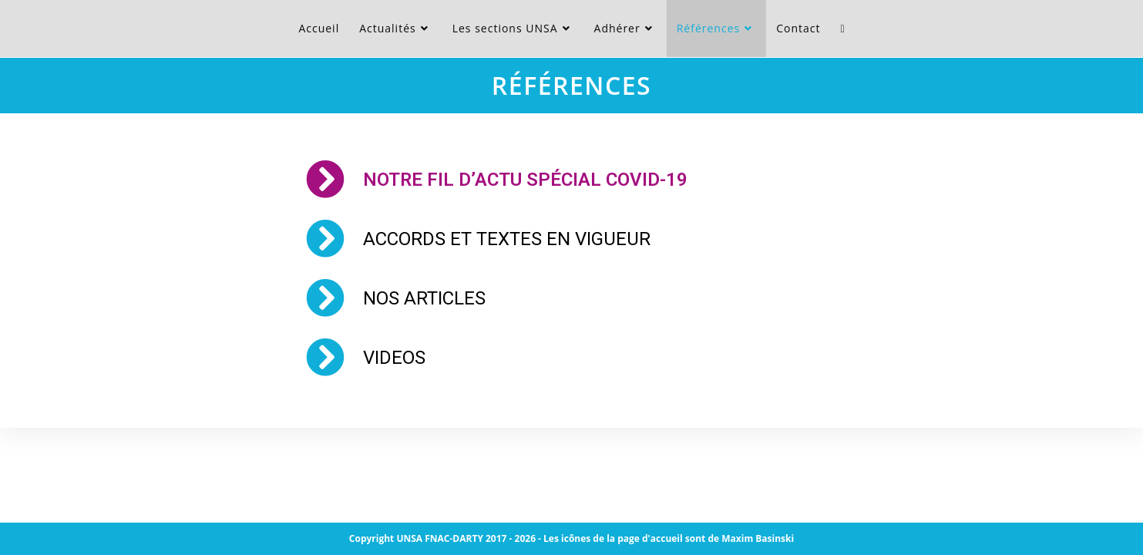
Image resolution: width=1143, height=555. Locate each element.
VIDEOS (394, 357)
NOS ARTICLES (424, 298)
